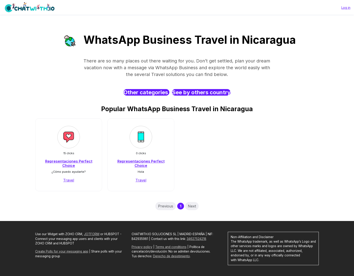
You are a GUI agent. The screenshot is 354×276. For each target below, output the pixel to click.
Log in (345, 7)
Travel (68, 180)
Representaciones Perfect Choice (68, 163)
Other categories (146, 92)
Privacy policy (142, 247)
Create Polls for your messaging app (61, 251)
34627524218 (196, 239)
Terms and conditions (170, 247)
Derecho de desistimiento (171, 256)
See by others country (201, 92)
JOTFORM (91, 234)
